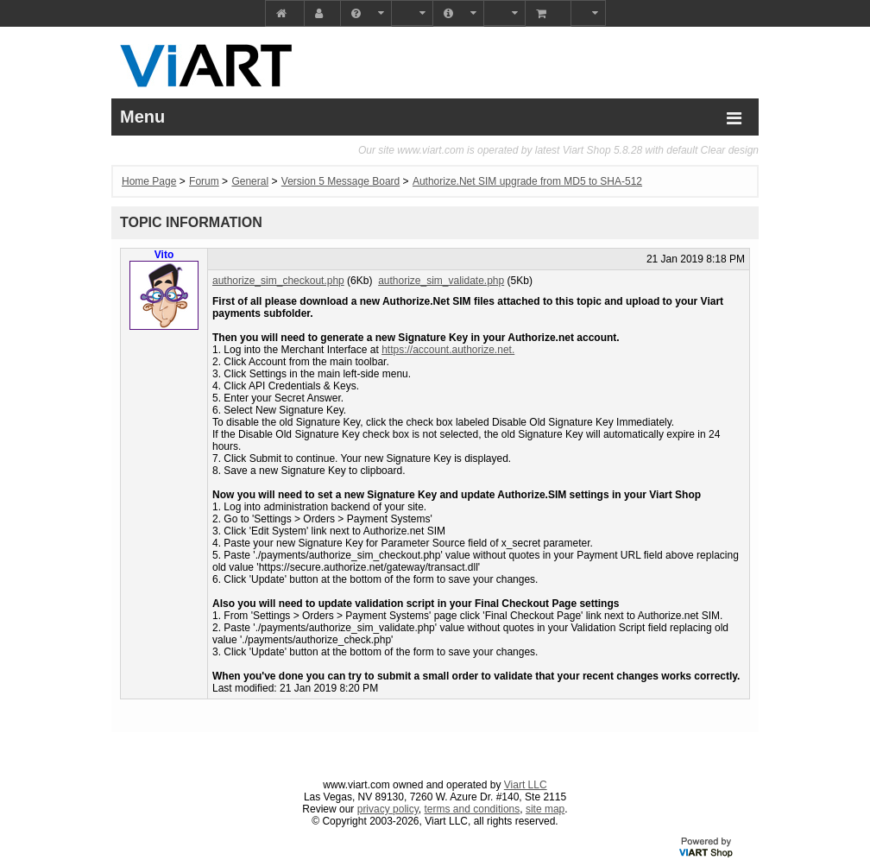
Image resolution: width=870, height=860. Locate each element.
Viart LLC (525, 785)
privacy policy (388, 809)
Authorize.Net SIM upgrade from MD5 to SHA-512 (527, 181)
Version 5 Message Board (340, 181)
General (249, 181)
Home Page (149, 181)
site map (545, 809)
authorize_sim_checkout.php (278, 281)
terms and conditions (472, 809)
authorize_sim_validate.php (441, 281)
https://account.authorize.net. (447, 350)
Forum (204, 181)
